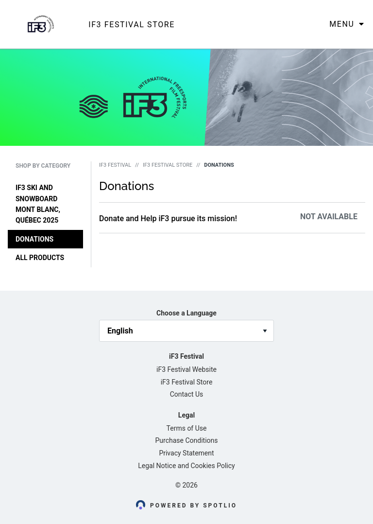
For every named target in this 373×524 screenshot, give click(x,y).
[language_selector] (186, 331)
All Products (40, 258)
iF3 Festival (115, 165)
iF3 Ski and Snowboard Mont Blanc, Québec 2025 (38, 204)
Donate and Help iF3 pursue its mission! (168, 218)
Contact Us (186, 394)
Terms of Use (187, 428)
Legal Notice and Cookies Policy (186, 466)
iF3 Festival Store (167, 165)
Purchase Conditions (186, 440)
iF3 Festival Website (186, 369)
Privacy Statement (186, 453)
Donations (34, 239)
